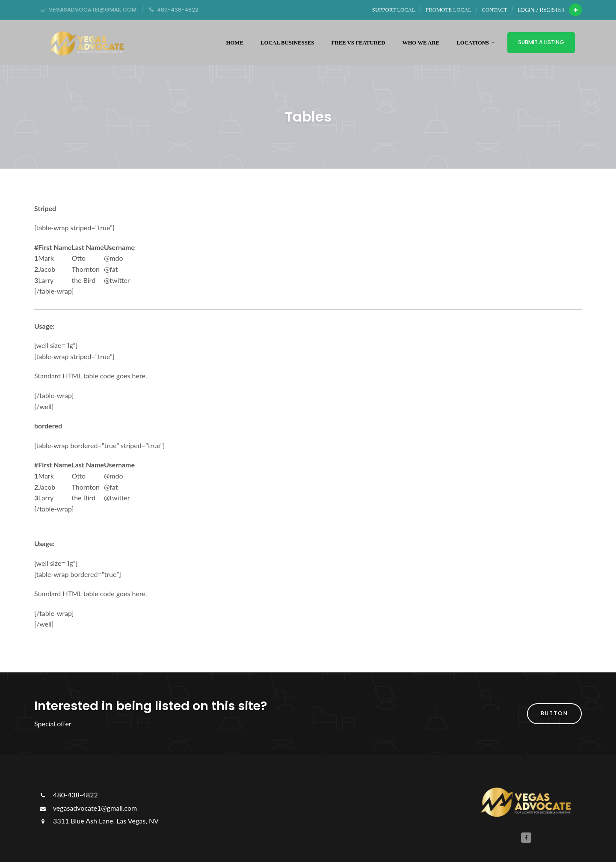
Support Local (393, 10)
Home (234, 43)
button (554, 713)
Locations (475, 43)
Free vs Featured (358, 43)
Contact (494, 10)
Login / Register (541, 9)
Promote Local (448, 10)
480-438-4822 (68, 795)
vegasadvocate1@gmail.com (87, 808)
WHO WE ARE (421, 43)
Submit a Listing (541, 42)
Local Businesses (287, 43)
